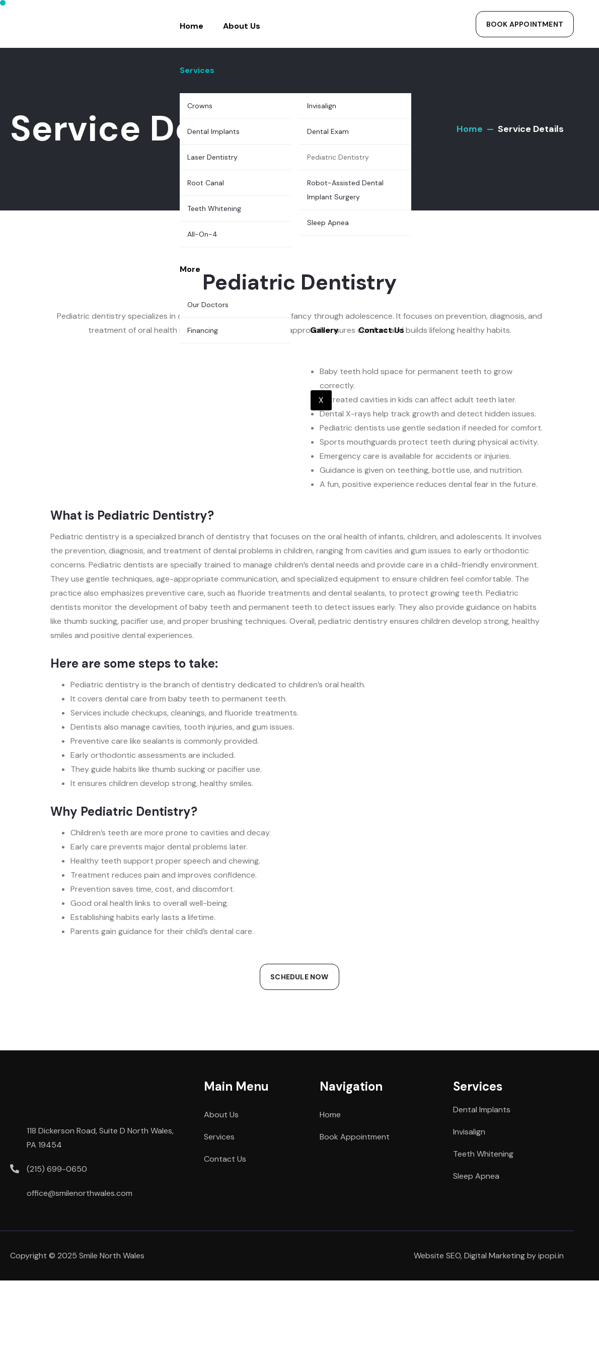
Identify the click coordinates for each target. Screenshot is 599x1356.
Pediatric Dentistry (338, 157)
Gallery (324, 330)
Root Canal (205, 182)
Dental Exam (328, 131)
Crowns (199, 105)
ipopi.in (551, 1255)
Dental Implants (213, 131)
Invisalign (321, 105)
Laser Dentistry (212, 157)
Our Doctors (208, 304)
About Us (241, 26)
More (190, 269)
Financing (202, 330)
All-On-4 (202, 234)
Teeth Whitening (214, 208)
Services (197, 70)
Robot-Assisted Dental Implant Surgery (345, 189)
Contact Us (381, 330)
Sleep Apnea (328, 222)
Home (191, 26)
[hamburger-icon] (437, 8)
